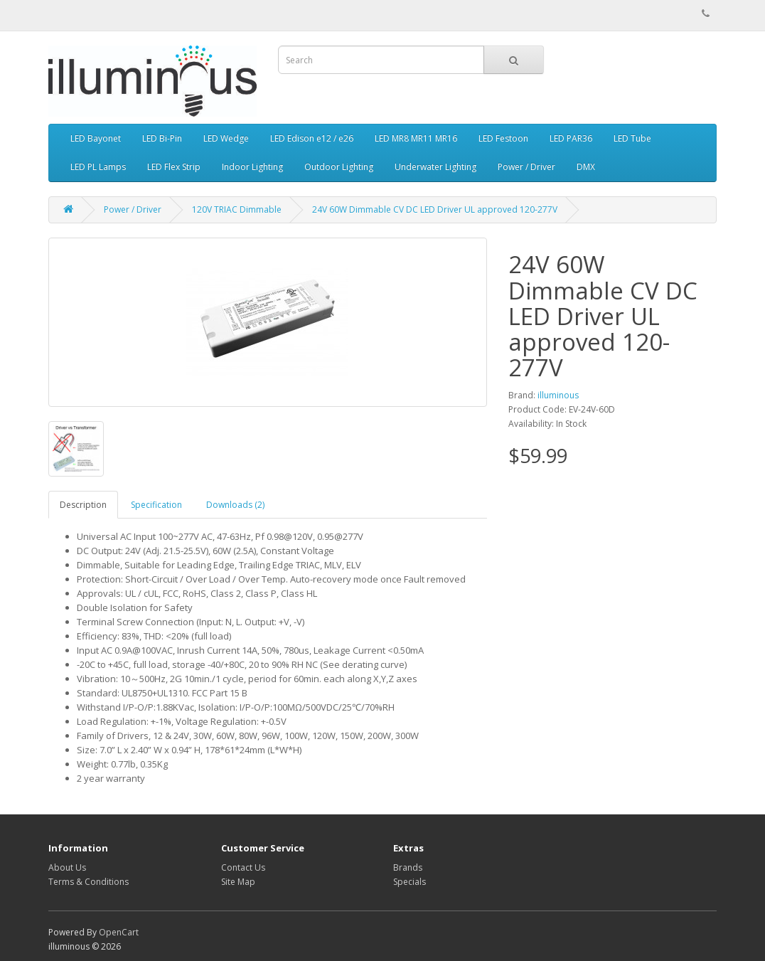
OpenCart (119, 932)
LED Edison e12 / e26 (311, 138)
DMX (586, 167)
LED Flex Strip (173, 167)
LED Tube (632, 138)
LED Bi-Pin (162, 138)
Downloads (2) (235, 505)
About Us (67, 867)
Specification (156, 505)
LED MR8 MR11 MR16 (416, 138)
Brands (407, 867)
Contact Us (243, 867)
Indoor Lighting (252, 167)
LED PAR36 (571, 138)
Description (83, 505)
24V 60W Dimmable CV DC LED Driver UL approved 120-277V (434, 209)
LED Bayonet (95, 138)
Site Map (238, 882)
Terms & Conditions (88, 882)
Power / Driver (526, 167)
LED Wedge (226, 138)
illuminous (558, 395)
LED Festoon (503, 138)
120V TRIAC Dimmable (237, 209)
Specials (409, 882)
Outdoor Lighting (338, 167)
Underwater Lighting (435, 167)
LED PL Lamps (98, 167)
